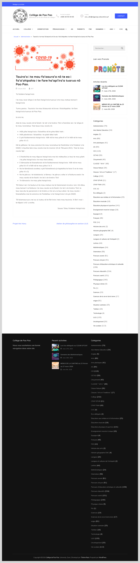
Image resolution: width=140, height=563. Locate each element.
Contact (121, 16)
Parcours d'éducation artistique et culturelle (108, 264)
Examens (99, 29)
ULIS (95, 317)
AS (72, 29)
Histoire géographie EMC (102, 231)
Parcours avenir (98, 256)
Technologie (97, 313)
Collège (27, 29)
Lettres (95, 243)
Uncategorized (98, 321)
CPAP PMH (97, 185)
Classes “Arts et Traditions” (103, 172)
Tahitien (96, 309)
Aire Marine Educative (100, 130)
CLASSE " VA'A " (99, 164)
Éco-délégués (98, 193)
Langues (96, 235)
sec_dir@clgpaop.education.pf (97, 17)
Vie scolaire (97, 326)
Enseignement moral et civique (104, 210)
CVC (121, 29)
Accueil (16, 29)
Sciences (96, 292)
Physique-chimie (99, 284)
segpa (95, 301)
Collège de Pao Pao (40, 14)
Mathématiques (98, 247)
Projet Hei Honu (19, 223)
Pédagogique (59, 29)
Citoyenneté (97, 159)
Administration (98, 126)
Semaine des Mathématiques (113, 96)
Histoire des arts (99, 226)
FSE (90, 29)
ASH (111, 29)
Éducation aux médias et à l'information (107, 197)
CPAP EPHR (97, 180)
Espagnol (96, 214)
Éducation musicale (100, 201)
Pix (94, 288)
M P (32, 89)
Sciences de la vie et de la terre (104, 296)
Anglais (95, 134)
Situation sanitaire (99, 305)
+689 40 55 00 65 (67, 17)
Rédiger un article (18, 4)
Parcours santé (98, 275)
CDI (94, 151)
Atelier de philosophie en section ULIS (72, 223)
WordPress (102, 557)
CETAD (95, 155)
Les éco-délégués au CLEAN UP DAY (112, 87)
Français (96, 218)
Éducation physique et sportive (104, 205)
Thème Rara (85, 557)
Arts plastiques (98, 143)
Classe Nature (98, 168)
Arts (94, 138)
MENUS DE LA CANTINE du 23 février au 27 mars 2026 (113, 105)
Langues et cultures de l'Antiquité (105, 239)
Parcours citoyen (99, 260)
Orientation (43, 29)
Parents (81, 29)
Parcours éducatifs (99, 271)
